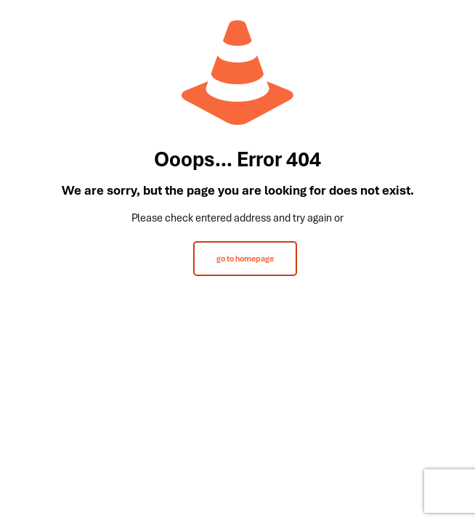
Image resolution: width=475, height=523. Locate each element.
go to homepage (245, 259)
